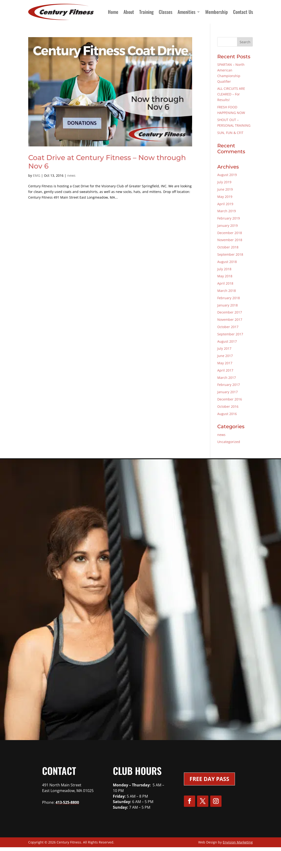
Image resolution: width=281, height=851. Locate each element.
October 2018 (227, 247)
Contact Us (243, 11)
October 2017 (227, 327)
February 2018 (228, 298)
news (71, 175)
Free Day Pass (209, 779)
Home (113, 11)
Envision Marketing (238, 842)
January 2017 (227, 392)
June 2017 (225, 355)
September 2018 (230, 254)
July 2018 (224, 269)
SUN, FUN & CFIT (230, 132)
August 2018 (227, 261)
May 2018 (224, 276)
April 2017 (225, 370)
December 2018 (229, 233)
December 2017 (229, 312)
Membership (216, 11)
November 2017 (229, 319)
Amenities (186, 11)
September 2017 (230, 334)
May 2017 (224, 363)
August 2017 (227, 341)
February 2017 (228, 384)
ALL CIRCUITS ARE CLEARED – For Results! (231, 94)
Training (146, 11)
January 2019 (227, 225)
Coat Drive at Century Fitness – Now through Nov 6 (107, 161)
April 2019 (225, 204)
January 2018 (227, 305)
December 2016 (229, 399)
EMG (36, 175)
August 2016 (227, 414)
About (128, 11)
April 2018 (225, 283)
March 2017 (226, 377)
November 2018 (229, 240)
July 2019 (224, 182)
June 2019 (225, 189)
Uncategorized (228, 441)
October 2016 (227, 406)
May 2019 (224, 196)
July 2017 (224, 348)
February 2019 (228, 218)
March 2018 (226, 290)
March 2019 (226, 211)
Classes (165, 11)
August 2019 (227, 175)
